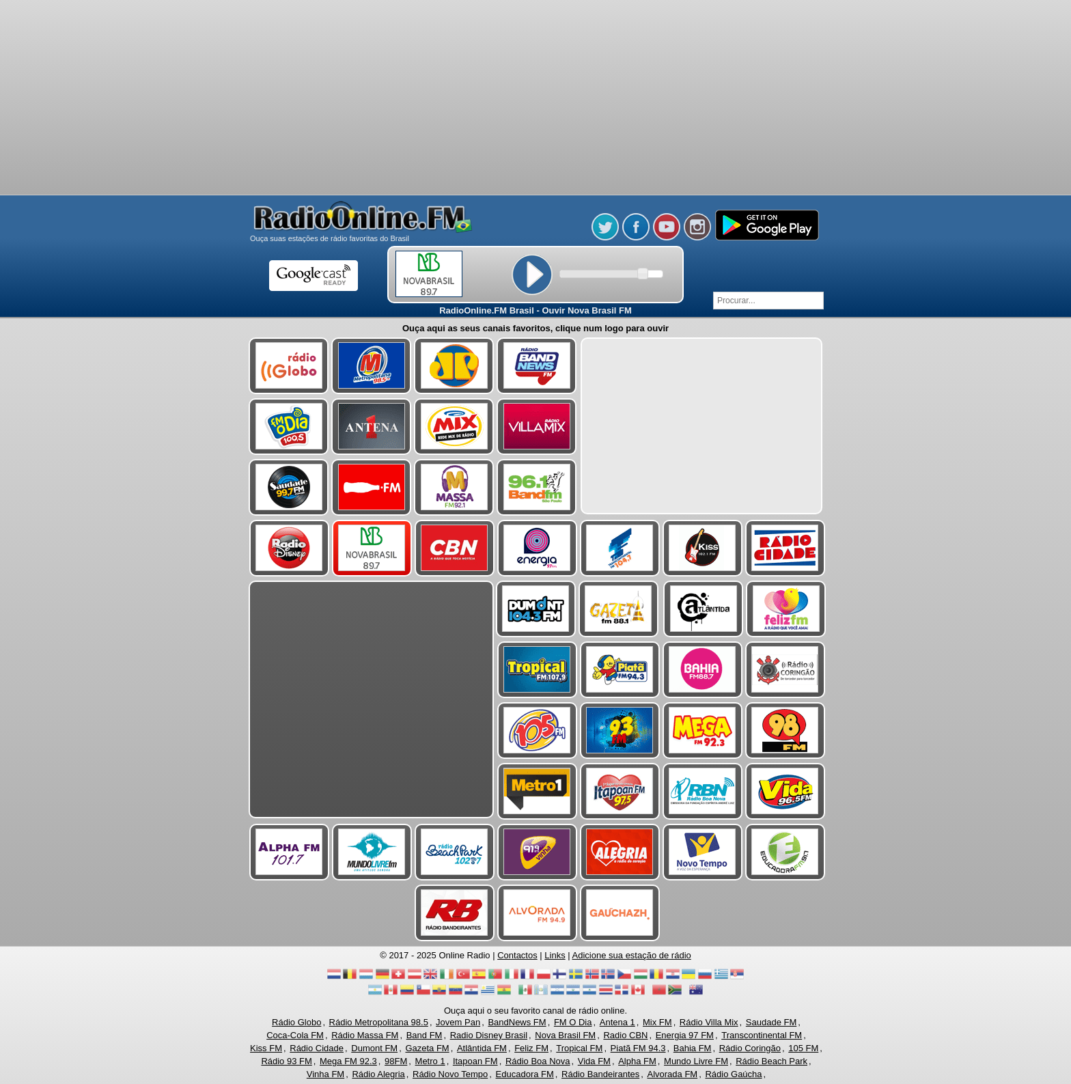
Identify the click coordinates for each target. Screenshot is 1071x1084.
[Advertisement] (535, 99)
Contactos (517, 955)
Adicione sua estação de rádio (631, 955)
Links (554, 955)
